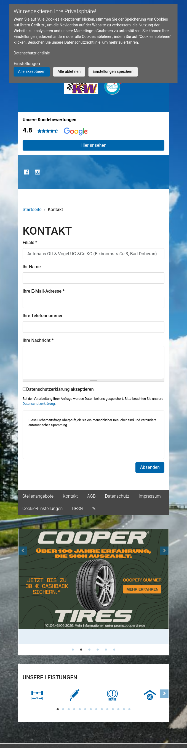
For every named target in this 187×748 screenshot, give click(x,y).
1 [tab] (73, 649)
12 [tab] (118, 709)
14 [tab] (129, 709)
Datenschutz (117, 496)
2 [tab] (81, 649)
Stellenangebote (38, 496)
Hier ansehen (93, 145)
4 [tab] (97, 649)
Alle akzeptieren (32, 71)
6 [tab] (114, 649)
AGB (91, 496)
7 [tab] (91, 709)
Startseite (32, 209)
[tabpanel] (93, 586)
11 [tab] (113, 709)
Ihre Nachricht (38, 340)
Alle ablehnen (69, 71)
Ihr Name (32, 266)
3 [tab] (89, 649)
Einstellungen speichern (113, 71)
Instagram (37, 172)
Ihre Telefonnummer (43, 315)
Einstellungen (27, 63)
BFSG (77, 508)
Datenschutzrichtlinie (32, 53)
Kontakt (70, 496)
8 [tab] (96, 709)
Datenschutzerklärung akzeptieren (58, 389)
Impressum (150, 496)
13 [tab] (124, 709)
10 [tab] (107, 709)
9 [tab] (102, 709)
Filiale (30, 242)
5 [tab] (106, 649)
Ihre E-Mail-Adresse (44, 291)
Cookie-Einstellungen (42, 508)
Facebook (26, 172)
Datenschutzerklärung (39, 404)
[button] (22, 592)
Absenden (150, 467)
